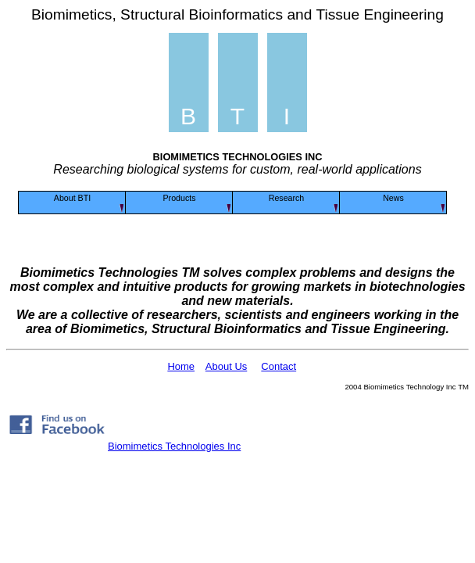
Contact (278, 366)
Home (181, 366)
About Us (226, 366)
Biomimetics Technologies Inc (174, 446)
